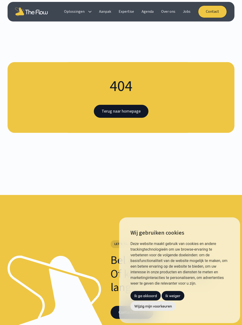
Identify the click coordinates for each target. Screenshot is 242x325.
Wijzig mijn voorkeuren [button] (153, 306)
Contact (212, 11)
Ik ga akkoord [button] (145, 295)
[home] (32, 12)
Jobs (186, 11)
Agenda (148, 11)
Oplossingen (74, 11)
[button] (77, 11)
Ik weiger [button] (173, 295)
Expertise (126, 11)
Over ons (168, 11)
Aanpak (105, 11)
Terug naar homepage (121, 111)
